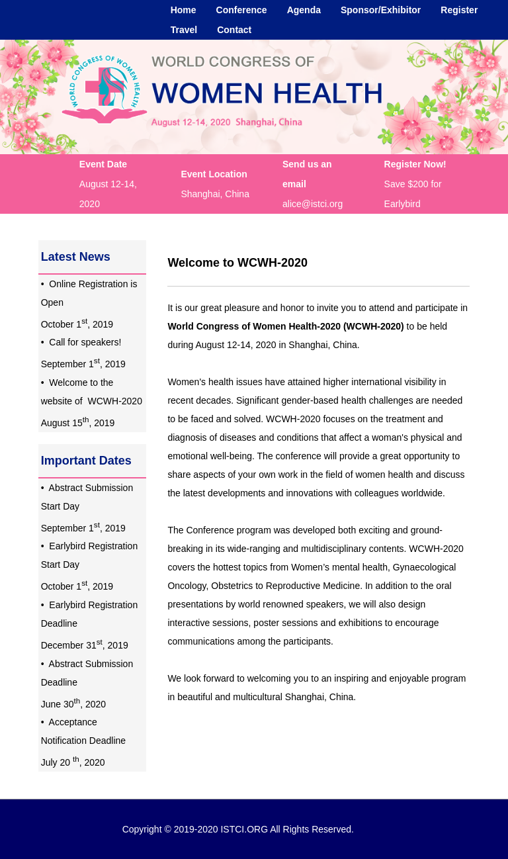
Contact (234, 29)
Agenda (304, 10)
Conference (241, 10)
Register (459, 10)
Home (183, 10)
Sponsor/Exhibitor (381, 10)
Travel (184, 29)
